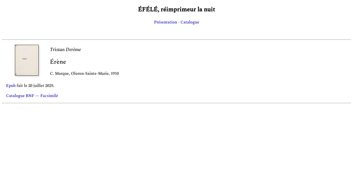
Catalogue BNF (20, 96)
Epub (11, 86)
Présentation (165, 22)
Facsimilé (49, 96)
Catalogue (190, 22)
